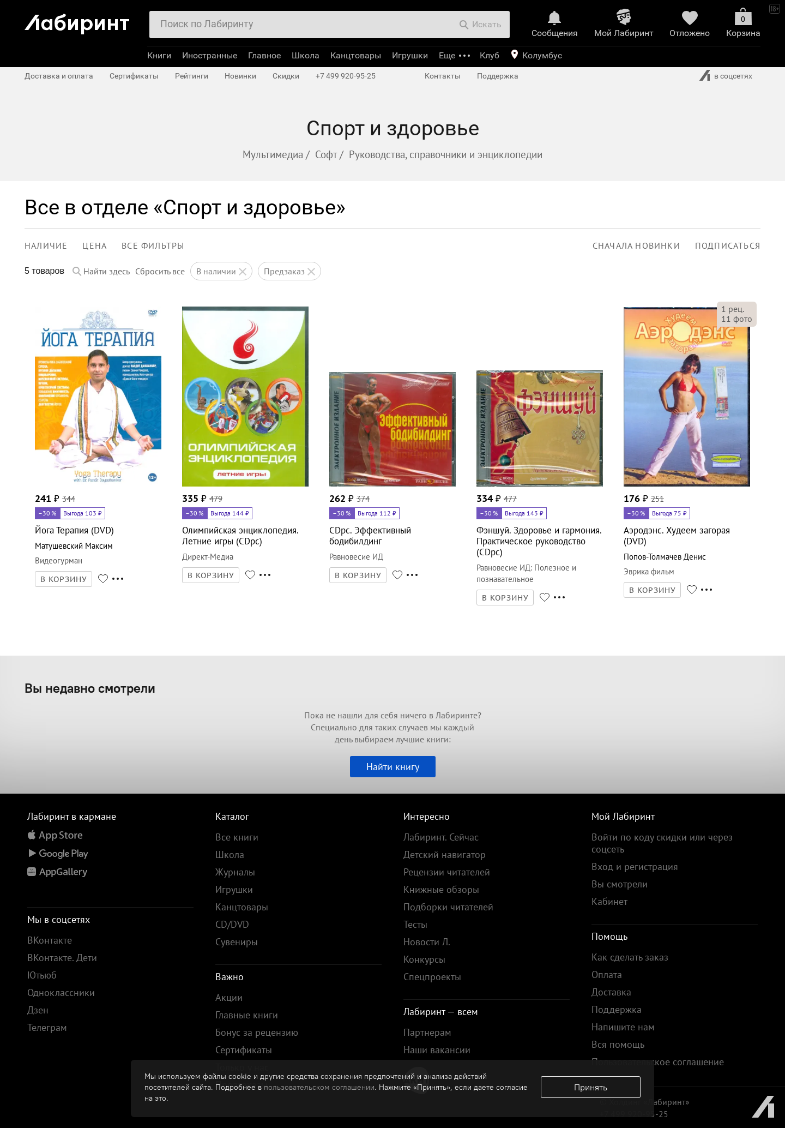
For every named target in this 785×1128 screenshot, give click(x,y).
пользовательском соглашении (319, 1087)
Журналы (235, 872)
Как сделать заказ (629, 957)
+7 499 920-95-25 (346, 75)
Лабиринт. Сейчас (441, 837)
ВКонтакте (49, 940)
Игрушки (410, 55)
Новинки (240, 75)
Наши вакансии (436, 1049)
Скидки (286, 75)
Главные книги (246, 1015)
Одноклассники (61, 992)
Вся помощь (617, 1044)
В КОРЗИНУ (63, 579)
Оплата (606, 974)
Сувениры (236, 941)
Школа (305, 55)
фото (736, 318)
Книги (159, 55)
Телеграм (47, 1027)
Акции (229, 997)
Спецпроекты (432, 976)
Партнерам (427, 1032)
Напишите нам (623, 1027)
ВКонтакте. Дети (62, 957)
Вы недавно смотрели (90, 688)
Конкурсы (424, 959)
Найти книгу (392, 766)
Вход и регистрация (634, 866)
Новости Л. (426, 941)
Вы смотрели (619, 884)
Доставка (611, 992)
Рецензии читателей (446, 872)
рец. (732, 309)
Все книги (236, 837)
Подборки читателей (448, 907)
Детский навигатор (444, 854)
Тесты (415, 924)
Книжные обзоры (441, 889)
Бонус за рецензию (256, 1032)
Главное (264, 55)
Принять (590, 1087)
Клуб (489, 55)
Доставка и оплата (59, 75)
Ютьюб (42, 975)
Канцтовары (355, 55)
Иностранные (209, 55)
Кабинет (609, 901)
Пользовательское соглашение (657, 1061)
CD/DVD (232, 924)
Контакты (443, 75)
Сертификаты (134, 75)
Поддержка (497, 75)
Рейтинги (191, 75)
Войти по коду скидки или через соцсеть (662, 843)
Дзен (38, 1010)
